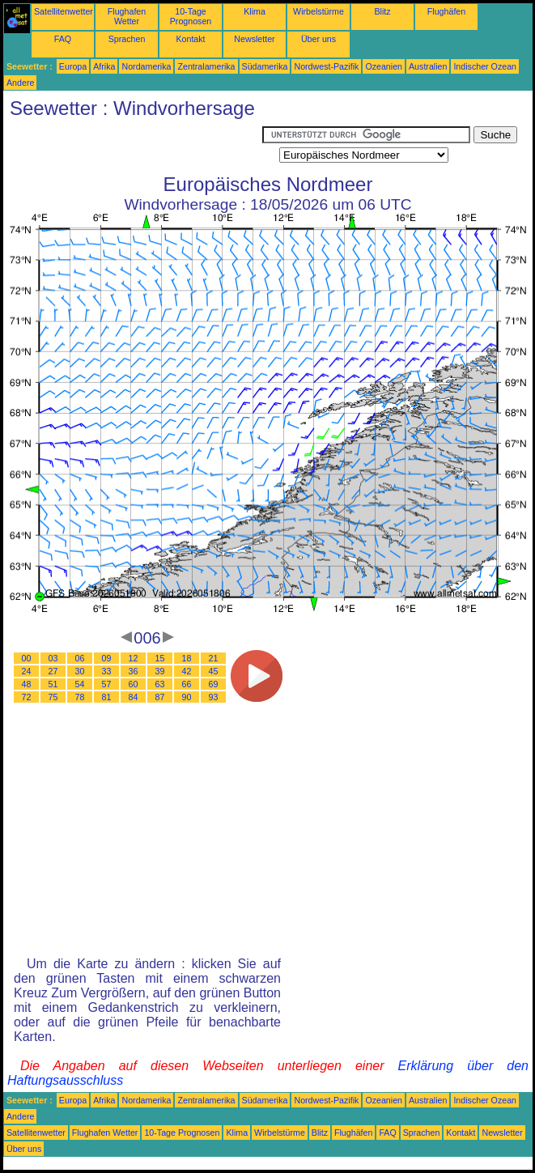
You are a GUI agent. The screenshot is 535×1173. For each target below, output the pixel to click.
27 (53, 671)
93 (214, 697)
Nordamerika (146, 66)
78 (80, 697)
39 (160, 671)
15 (160, 658)
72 (27, 697)
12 (133, 658)
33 (107, 671)
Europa (73, 66)
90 (187, 697)
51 (53, 684)
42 (187, 671)
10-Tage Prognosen (191, 16)
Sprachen (127, 39)
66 (187, 684)
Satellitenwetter (63, 11)
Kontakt (190, 39)
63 (160, 684)
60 (133, 684)
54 (80, 684)
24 (27, 671)
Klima (254, 11)
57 (107, 684)
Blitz (382, 11)
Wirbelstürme (318, 11)
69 (214, 684)
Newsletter (254, 39)
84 (133, 697)
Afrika (104, 66)
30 (80, 671)
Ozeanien (383, 66)
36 (133, 671)
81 (107, 697)
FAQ (62, 39)
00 (27, 658)
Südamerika (265, 66)
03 (53, 658)
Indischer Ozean (484, 66)
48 (27, 684)
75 (53, 697)
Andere (20, 82)
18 (187, 658)
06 (80, 658)
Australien (428, 66)
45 (214, 671)
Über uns (318, 39)
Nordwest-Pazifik (326, 66)
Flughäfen (446, 11)
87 (160, 697)
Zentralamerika (206, 66)
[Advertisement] (132, 146)
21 (214, 658)
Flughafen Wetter (127, 16)
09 (107, 658)
